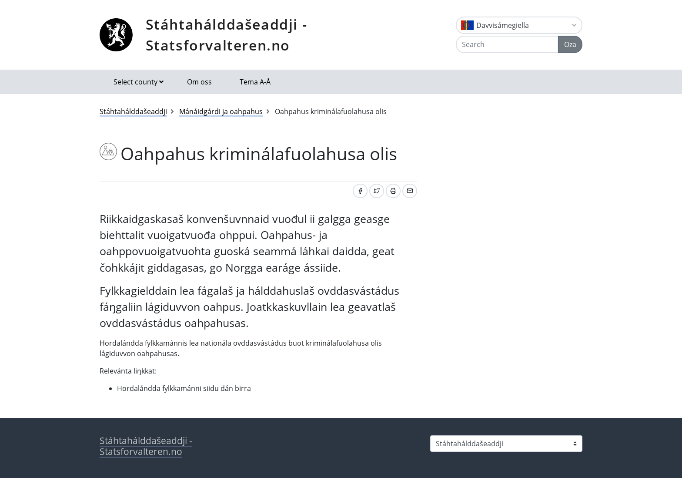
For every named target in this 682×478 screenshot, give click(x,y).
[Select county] (506, 443)
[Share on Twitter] (376, 191)
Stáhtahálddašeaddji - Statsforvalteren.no (227, 34)
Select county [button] (135, 82)
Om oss (199, 82)
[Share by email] (409, 191)
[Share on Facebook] (360, 191)
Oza (570, 44)
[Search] (507, 44)
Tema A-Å (255, 82)
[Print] (393, 191)
